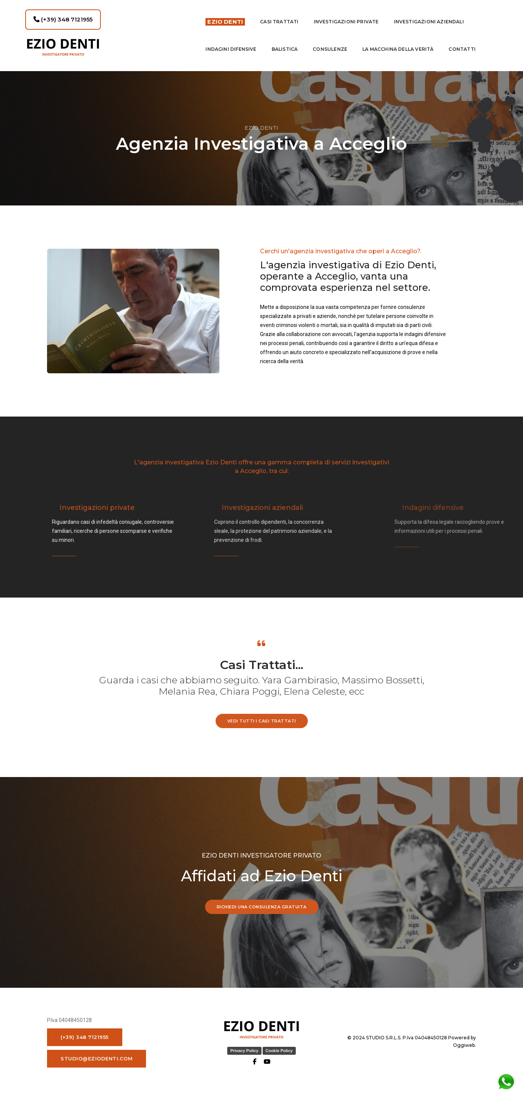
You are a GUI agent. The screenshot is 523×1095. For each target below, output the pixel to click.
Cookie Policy (279, 1050)
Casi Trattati (279, 21)
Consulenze (330, 49)
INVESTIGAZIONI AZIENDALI (429, 21)
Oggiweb (464, 1045)
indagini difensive (230, 49)
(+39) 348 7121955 (63, 19)
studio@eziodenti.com (96, 1058)
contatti (462, 49)
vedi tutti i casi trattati (261, 720)
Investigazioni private (346, 21)
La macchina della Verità (397, 49)
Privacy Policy (244, 1050)
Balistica (285, 49)
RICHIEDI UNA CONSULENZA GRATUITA (262, 906)
